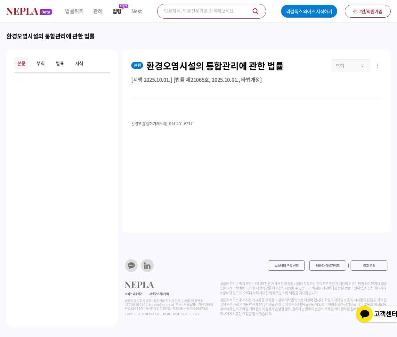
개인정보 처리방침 (159, 294)
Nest (136, 11)
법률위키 (74, 11)
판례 (97, 11)
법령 (117, 11)
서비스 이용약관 (133, 294)
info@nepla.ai (163, 304)
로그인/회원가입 (368, 11)
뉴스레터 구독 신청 (286, 265)
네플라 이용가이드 (328, 265)
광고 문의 (369, 265)
